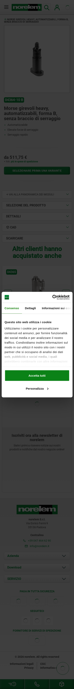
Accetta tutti (37, 375)
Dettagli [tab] (30, 308)
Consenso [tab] (12, 308)
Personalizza (37, 388)
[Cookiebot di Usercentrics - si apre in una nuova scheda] (52, 297)
